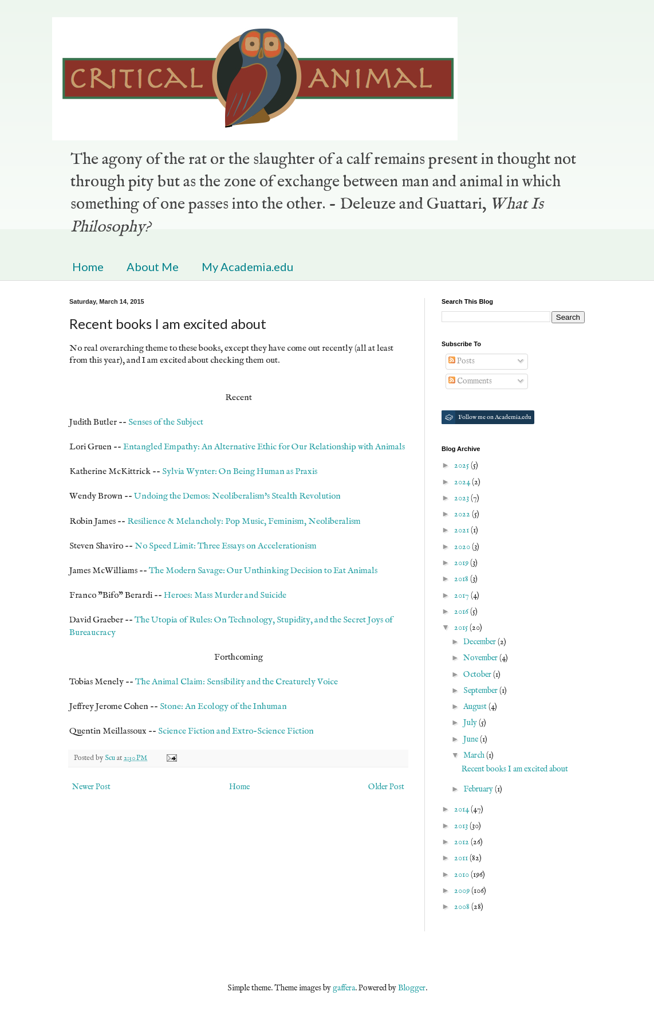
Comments (470, 381)
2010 (462, 874)
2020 (463, 547)
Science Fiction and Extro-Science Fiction (236, 731)
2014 (462, 809)
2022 (463, 514)
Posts (461, 361)
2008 (462, 907)
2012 (462, 842)
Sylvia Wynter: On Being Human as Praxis (239, 471)
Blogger (412, 988)
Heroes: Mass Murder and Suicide (225, 595)
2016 (462, 611)
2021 (462, 530)
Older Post (386, 787)
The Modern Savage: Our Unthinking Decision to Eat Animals (263, 571)
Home (88, 266)
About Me (153, 266)
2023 (462, 498)
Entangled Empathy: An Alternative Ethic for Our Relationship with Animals (264, 447)
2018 (462, 579)
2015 (462, 627)
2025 (462, 465)
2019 (462, 563)
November (481, 658)
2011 (462, 858)
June (471, 739)
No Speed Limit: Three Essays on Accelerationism (226, 546)
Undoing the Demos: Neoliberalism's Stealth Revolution (237, 496)
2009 (462, 890)
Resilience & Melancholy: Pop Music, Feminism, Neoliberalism (244, 521)
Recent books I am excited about (515, 769)
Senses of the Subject (165, 422)
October (478, 674)
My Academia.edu (247, 266)
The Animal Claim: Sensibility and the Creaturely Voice (236, 682)
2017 (462, 595)
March (474, 755)
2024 (463, 482)
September (481, 690)
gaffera (344, 988)
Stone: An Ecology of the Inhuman (223, 706)
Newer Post (91, 787)
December (480, 642)
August (475, 707)
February (479, 789)
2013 (462, 826)
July (471, 723)
